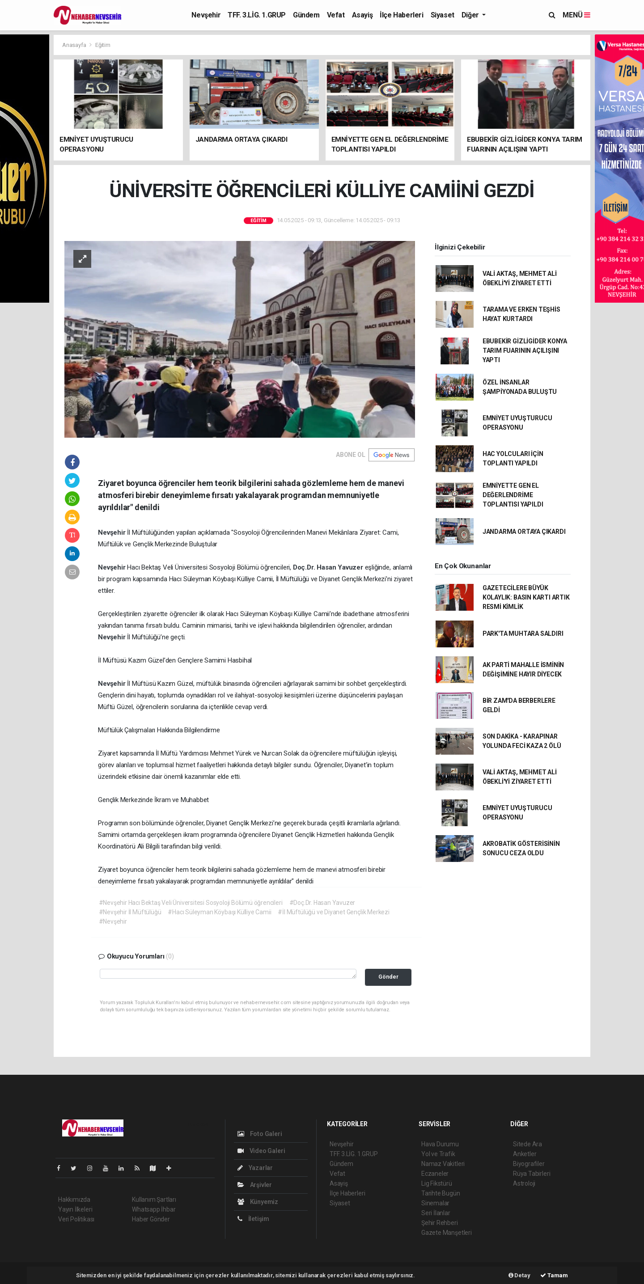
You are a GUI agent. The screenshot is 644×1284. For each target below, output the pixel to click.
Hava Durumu (440, 1144)
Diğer (471, 15)
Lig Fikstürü (436, 1183)
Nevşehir (205, 15)
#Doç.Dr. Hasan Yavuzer (322, 902)
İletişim (253, 1218)
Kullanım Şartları (154, 1199)
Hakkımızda (74, 1199)
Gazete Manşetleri (446, 1232)
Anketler (524, 1153)
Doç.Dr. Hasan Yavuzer (329, 567)
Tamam (554, 1275)
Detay (519, 1275)
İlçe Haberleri (401, 15)
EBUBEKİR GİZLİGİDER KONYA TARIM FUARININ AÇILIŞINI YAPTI (525, 350)
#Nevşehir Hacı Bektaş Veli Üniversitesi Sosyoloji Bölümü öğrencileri (191, 902)
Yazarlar (255, 1167)
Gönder (388, 976)
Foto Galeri (259, 1133)
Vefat (336, 15)
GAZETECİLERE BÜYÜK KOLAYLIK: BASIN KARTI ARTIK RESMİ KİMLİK (526, 597)
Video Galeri (261, 1150)
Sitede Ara (527, 1144)
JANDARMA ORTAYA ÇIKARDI (524, 531)
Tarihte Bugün (440, 1193)
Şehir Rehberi (439, 1222)
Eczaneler (435, 1173)
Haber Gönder (151, 1219)
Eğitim (102, 45)
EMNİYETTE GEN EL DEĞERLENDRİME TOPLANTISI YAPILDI (513, 495)
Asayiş (362, 15)
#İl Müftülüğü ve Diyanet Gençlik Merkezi (333, 912)
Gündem (306, 15)
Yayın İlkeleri (75, 1209)
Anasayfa (74, 45)
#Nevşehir (113, 921)
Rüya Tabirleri (531, 1173)
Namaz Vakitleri (443, 1163)
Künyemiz (257, 1201)
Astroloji (524, 1183)
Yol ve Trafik (438, 1153)
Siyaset (442, 15)
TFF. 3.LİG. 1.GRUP (257, 15)
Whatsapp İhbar (153, 1209)
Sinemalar (435, 1203)
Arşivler (254, 1184)
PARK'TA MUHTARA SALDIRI (523, 633)
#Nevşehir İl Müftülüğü (130, 912)
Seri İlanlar (435, 1212)
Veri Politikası (76, 1219)
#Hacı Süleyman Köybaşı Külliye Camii (219, 912)
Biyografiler (529, 1163)
